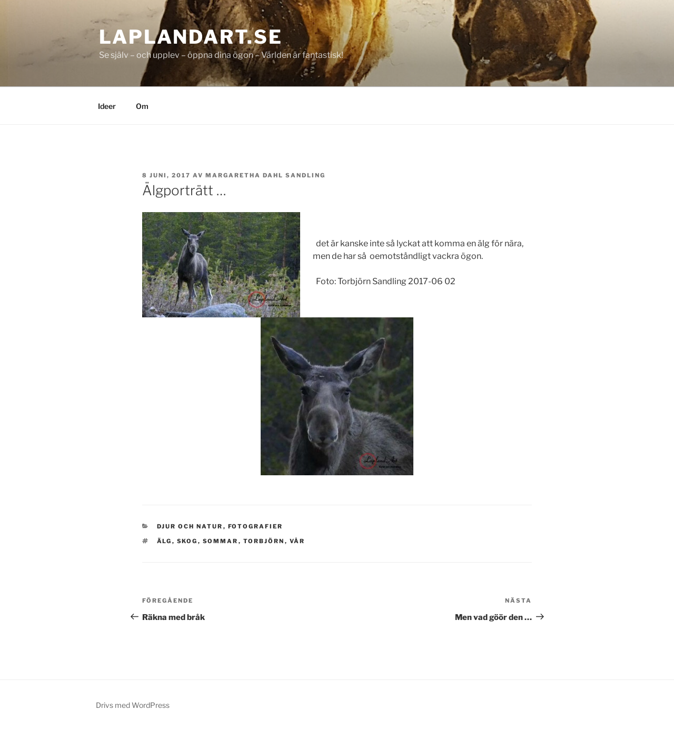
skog (187, 541)
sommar (221, 541)
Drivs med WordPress (133, 705)
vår (297, 541)
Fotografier (255, 526)
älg (164, 541)
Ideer (107, 106)
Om (142, 106)
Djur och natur (190, 526)
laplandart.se (190, 36)
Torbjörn (264, 541)
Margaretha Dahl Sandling (265, 175)
